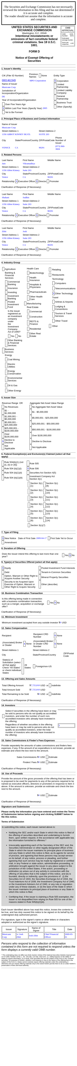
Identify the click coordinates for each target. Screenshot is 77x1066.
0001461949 (9, 80)
